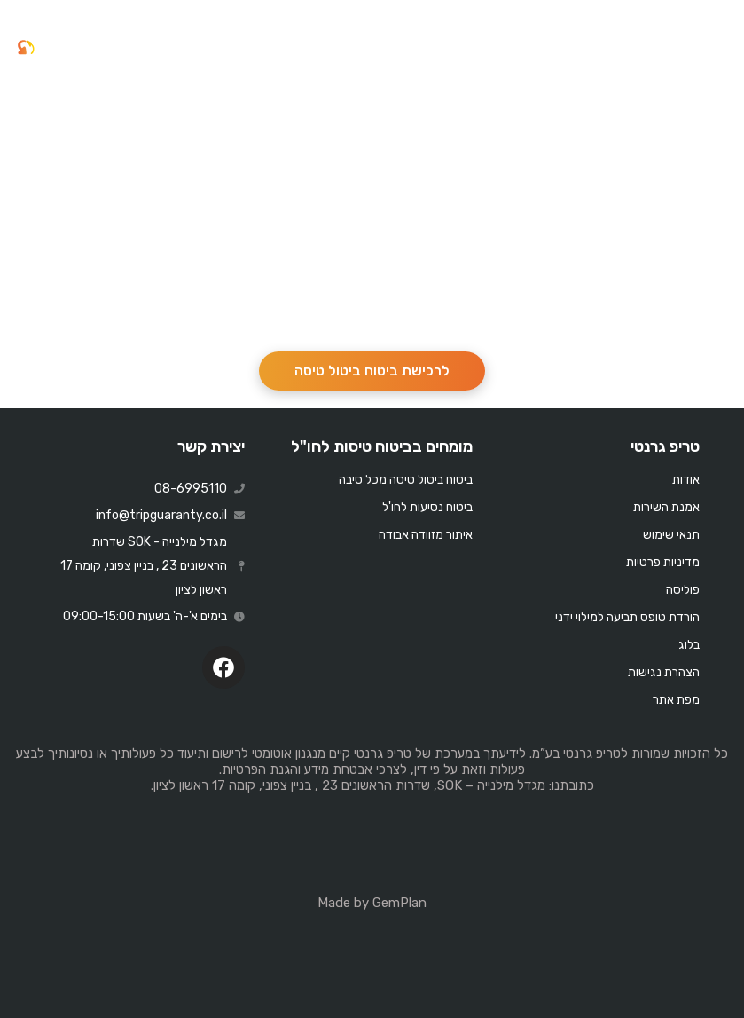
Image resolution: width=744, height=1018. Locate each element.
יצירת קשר (211, 446)
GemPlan (399, 903)
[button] (716, 48)
